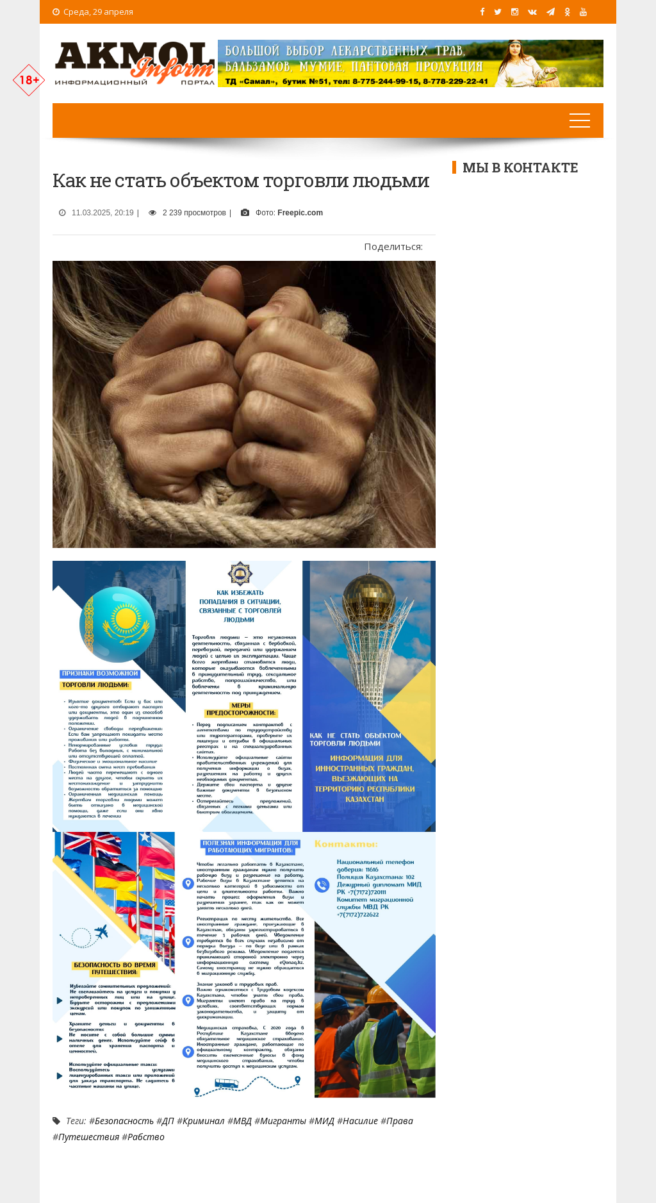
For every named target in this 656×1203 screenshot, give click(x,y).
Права (399, 1121)
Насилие (360, 1121)
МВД (242, 1121)
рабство (146, 1137)
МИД (324, 1121)
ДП (168, 1121)
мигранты (283, 1121)
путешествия (88, 1137)
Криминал (204, 1121)
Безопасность (124, 1121)
